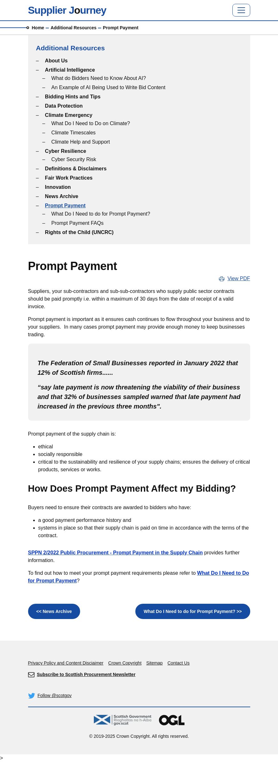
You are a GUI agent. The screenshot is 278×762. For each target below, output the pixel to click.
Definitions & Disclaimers (76, 168)
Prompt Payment (65, 205)
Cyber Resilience (65, 151)
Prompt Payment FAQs (77, 223)
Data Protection (64, 106)
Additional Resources (73, 27)
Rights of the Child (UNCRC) (79, 232)
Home (38, 27)
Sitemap (154, 663)
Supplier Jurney (67, 10)
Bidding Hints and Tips (73, 96)
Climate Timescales (73, 132)
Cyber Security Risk (73, 159)
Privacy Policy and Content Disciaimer (66, 663)
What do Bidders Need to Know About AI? (98, 78)
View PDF (239, 278)
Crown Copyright (124, 663)
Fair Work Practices (69, 178)
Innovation (58, 187)
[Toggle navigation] (241, 10)
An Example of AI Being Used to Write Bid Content (108, 87)
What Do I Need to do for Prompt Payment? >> (193, 611)
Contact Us (179, 663)
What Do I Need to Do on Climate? (90, 123)
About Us (56, 60)
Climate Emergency (69, 115)
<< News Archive (54, 611)
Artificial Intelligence (70, 70)
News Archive (61, 196)
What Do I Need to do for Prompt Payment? (100, 214)
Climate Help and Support (80, 142)
